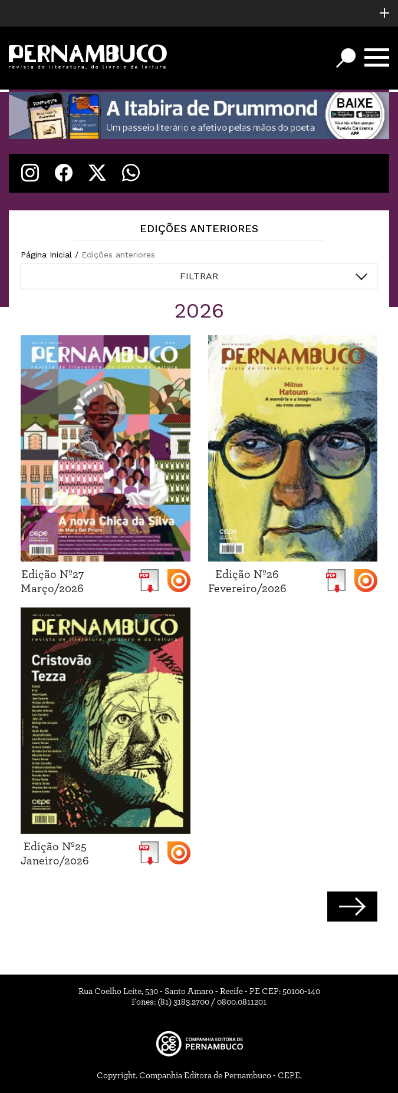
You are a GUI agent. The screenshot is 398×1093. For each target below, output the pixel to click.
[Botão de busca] (345, 58)
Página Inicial (46, 254)
